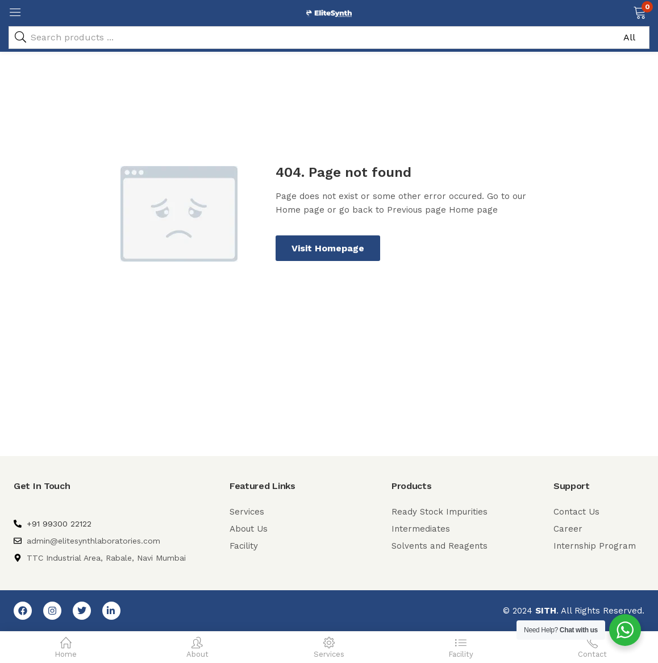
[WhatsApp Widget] (625, 630)
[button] (639, 11)
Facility (244, 546)
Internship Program (594, 546)
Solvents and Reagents (440, 546)
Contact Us (576, 512)
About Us (249, 529)
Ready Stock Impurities (440, 512)
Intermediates (421, 529)
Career (567, 529)
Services (247, 512)
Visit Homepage (327, 248)
